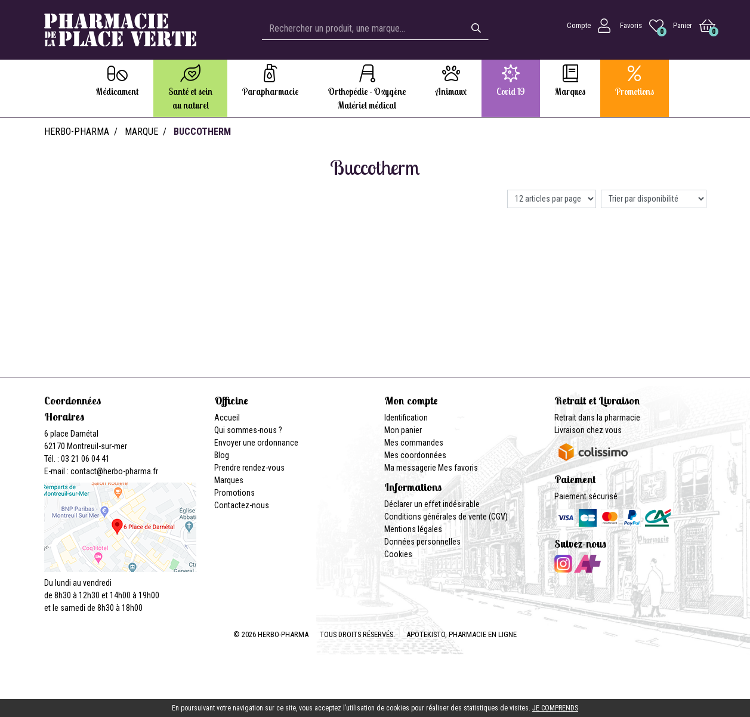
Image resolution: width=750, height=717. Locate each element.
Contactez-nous (241, 505)
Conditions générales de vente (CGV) (446, 516)
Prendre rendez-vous (249, 467)
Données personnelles (422, 541)
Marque (141, 131)
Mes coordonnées (415, 455)
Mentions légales (413, 529)
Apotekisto (461, 634)
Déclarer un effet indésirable (432, 504)
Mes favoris (458, 467)
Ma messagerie (410, 467)
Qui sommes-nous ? (248, 430)
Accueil (227, 417)
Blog (221, 455)
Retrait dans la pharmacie (597, 417)
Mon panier (403, 430)
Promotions (234, 492)
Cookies (398, 554)
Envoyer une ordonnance (256, 442)
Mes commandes (413, 442)
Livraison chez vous (588, 430)
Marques (228, 480)
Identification (406, 417)
